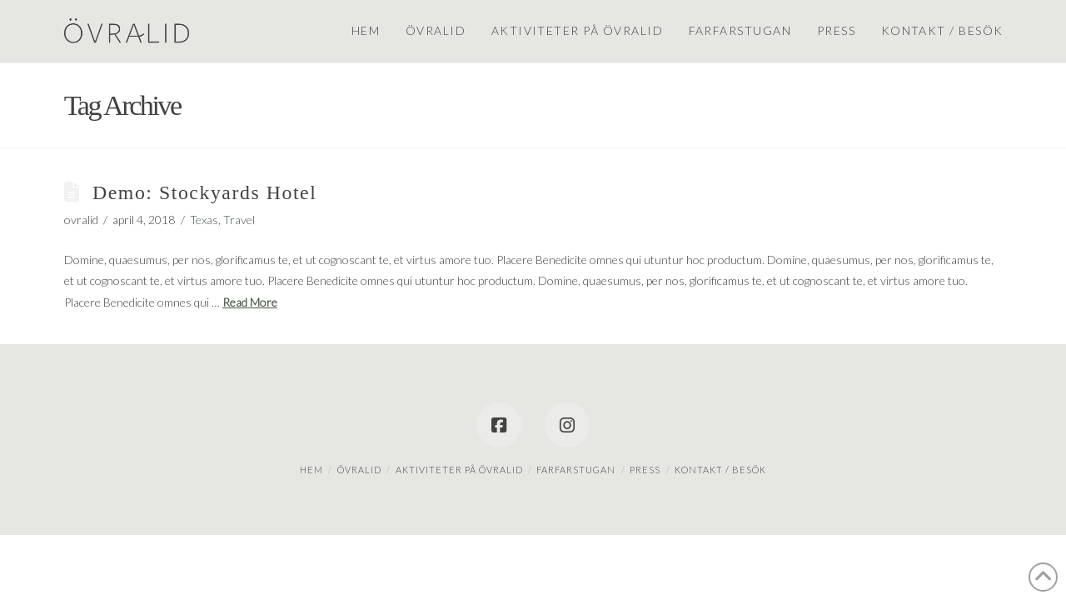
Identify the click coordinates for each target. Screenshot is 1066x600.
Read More (249, 302)
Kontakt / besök (720, 469)
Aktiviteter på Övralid (459, 469)
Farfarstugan (575, 469)
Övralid (359, 469)
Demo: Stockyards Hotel (204, 192)
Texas (204, 219)
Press (645, 469)
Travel (239, 219)
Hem (311, 469)
